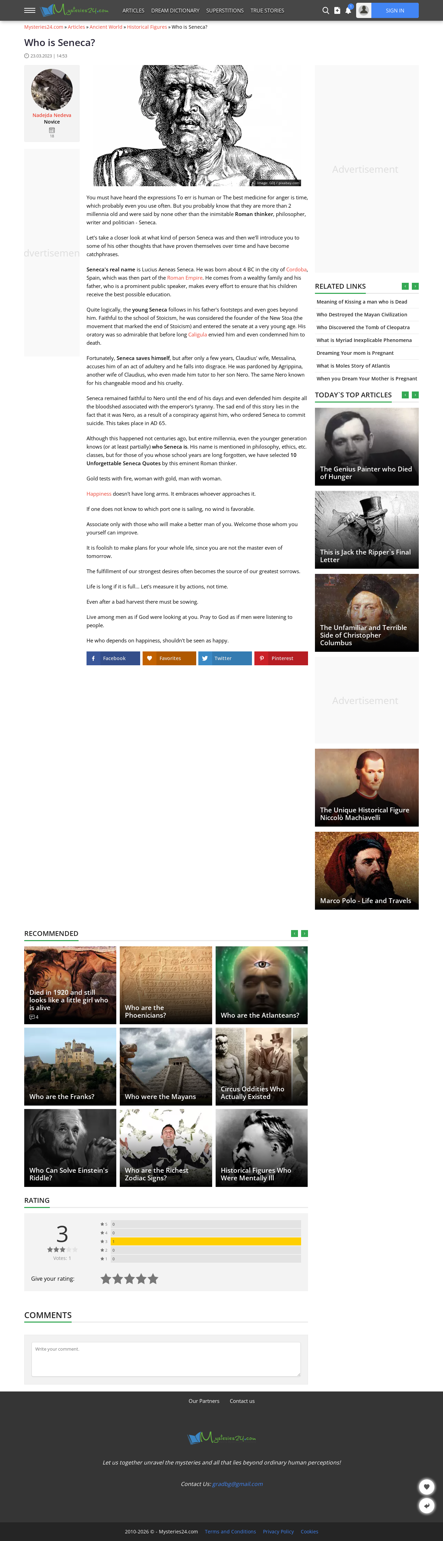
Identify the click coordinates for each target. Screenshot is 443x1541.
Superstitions (225, 10)
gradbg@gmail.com (237, 1484)
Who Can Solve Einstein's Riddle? (68, 1174)
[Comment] (166, 1359)
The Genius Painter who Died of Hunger (366, 473)
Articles (133, 10)
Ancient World (106, 27)
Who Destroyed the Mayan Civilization (362, 314)
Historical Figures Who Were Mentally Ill (256, 1174)
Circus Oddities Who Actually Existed (252, 1092)
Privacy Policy (278, 1531)
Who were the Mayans (160, 1096)
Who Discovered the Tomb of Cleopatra (363, 327)
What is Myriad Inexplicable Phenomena (364, 340)
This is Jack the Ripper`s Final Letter (365, 556)
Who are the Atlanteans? (260, 1015)
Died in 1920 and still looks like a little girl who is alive (68, 1000)
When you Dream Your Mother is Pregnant (367, 378)
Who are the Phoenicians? (145, 1011)
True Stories (267, 10)
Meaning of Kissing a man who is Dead (362, 301)
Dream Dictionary (175, 10)
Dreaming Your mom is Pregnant (355, 353)
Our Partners (204, 1400)
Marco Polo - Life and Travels (365, 900)
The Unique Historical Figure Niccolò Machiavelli (364, 813)
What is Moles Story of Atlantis (353, 365)
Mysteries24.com (43, 27)
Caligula (197, 334)
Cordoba (296, 269)
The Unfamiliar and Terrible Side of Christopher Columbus (363, 635)
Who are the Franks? (61, 1096)
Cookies (309, 1531)
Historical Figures (147, 27)
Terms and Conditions (230, 1531)
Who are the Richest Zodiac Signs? (157, 1174)
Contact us (242, 1400)
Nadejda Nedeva (52, 115)
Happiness (99, 493)
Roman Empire (184, 277)
